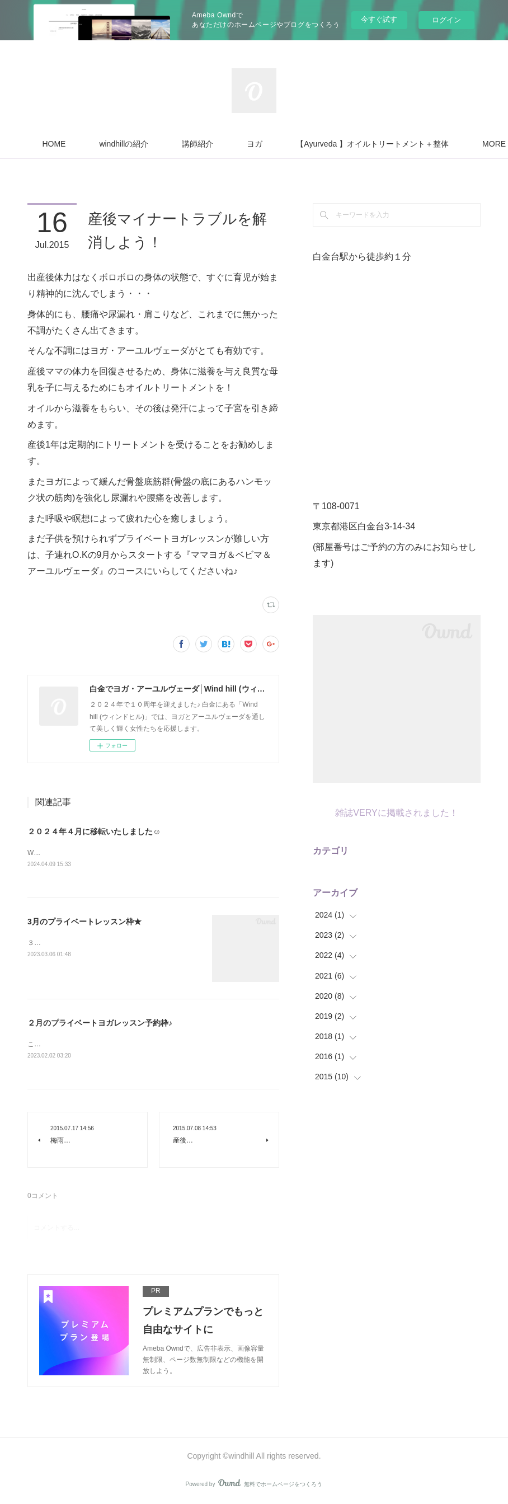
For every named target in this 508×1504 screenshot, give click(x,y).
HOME (147, 143)
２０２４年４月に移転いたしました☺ (94, 831)
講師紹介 (291, 143)
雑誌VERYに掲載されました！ (396, 812)
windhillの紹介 (217, 143)
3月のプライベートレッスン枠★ (84, 922)
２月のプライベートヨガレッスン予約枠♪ (99, 1023)
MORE (352, 143)
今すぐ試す (379, 19)
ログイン (446, 20)
